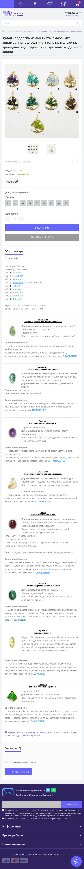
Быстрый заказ (42, 237)
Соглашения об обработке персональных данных (58, 813)
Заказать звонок (72, 15)
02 (15, 203)
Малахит (17, 289)
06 (44, 203)
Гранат (16, 285)
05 (37, 203)
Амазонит (30, 31)
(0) (30, 161)
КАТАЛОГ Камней (15, 31)
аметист (21, 732)
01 (8, 203)
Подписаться (71, 804)
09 (66, 203)
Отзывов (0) (11, 258)
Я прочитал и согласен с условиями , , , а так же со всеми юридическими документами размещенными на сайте (43, 813)
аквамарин (43, 732)
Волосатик (18, 282)
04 (30, 203)
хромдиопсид (12, 735)
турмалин (25, 735)
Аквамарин (18, 279)
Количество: (11, 213)
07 (51, 203)
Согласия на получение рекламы (52, 818)
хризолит (36, 735)
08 (59, 203)
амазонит (31, 732)
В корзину (42, 227)
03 (23, 203)
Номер (9, 197)
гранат (65, 732)
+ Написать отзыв (18, 771)
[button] (35, 4)
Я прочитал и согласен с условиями (36, 818)
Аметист (17, 272)
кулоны (12, 732)
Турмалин (18, 295)
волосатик (55, 732)
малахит (74, 732)
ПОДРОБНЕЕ (70, 356)
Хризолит (17, 298)
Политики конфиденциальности (52, 810)
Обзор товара (14, 251)
